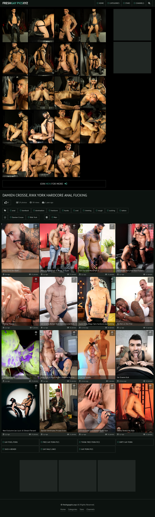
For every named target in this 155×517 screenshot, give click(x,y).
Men (55, 217)
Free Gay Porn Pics (51, 442)
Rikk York (33, 217)
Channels (140, 3)
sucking (112, 210)
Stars (127, 3)
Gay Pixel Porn (11, 442)
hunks (66, 210)
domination (39, 210)
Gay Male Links (49, 449)
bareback (25, 210)
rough (100, 210)
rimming (88, 210)
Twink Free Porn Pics (90, 442)
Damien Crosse (17, 217)
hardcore (54, 210)
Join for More (51, 183)
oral (76, 210)
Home (101, 3)
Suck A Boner (10, 449)
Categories (114, 3)
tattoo (124, 210)
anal (13, 210)
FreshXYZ (15, 3)
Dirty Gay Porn (125, 442)
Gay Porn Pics (87, 449)
